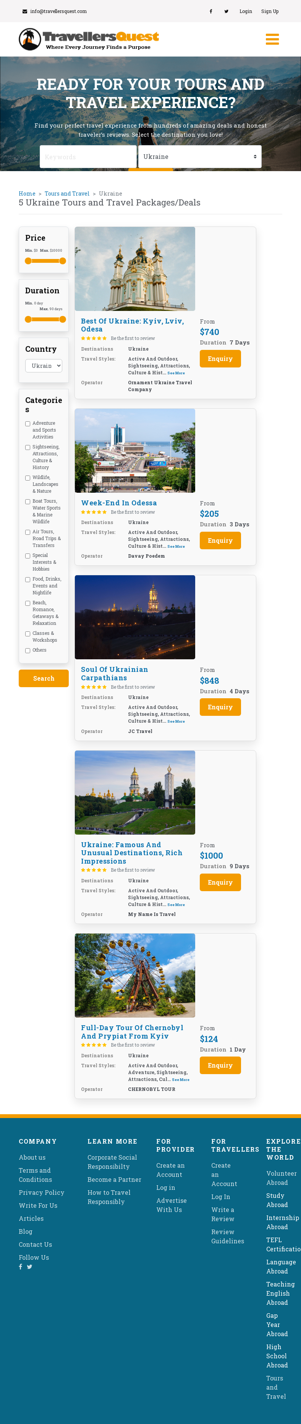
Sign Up (269, 11)
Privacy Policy (42, 1192)
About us (32, 1157)
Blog (25, 1231)
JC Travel (140, 731)
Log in (165, 1187)
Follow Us (34, 1257)
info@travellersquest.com (55, 11)
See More (176, 373)
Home (27, 193)
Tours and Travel (67, 193)
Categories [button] (43, 404)
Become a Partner (114, 1179)
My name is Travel (152, 914)
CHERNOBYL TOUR (151, 1089)
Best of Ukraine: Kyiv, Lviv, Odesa (132, 325)
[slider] (28, 261)
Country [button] (41, 349)
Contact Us (35, 1244)
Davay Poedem (146, 556)
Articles (31, 1218)
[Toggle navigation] (271, 39)
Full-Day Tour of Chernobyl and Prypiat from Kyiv (132, 1031)
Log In (220, 1197)
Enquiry (220, 358)
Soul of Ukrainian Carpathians (115, 673)
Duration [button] (42, 290)
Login (246, 11)
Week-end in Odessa (119, 502)
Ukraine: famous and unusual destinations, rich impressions (132, 853)
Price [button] (35, 238)
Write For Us (38, 1205)
